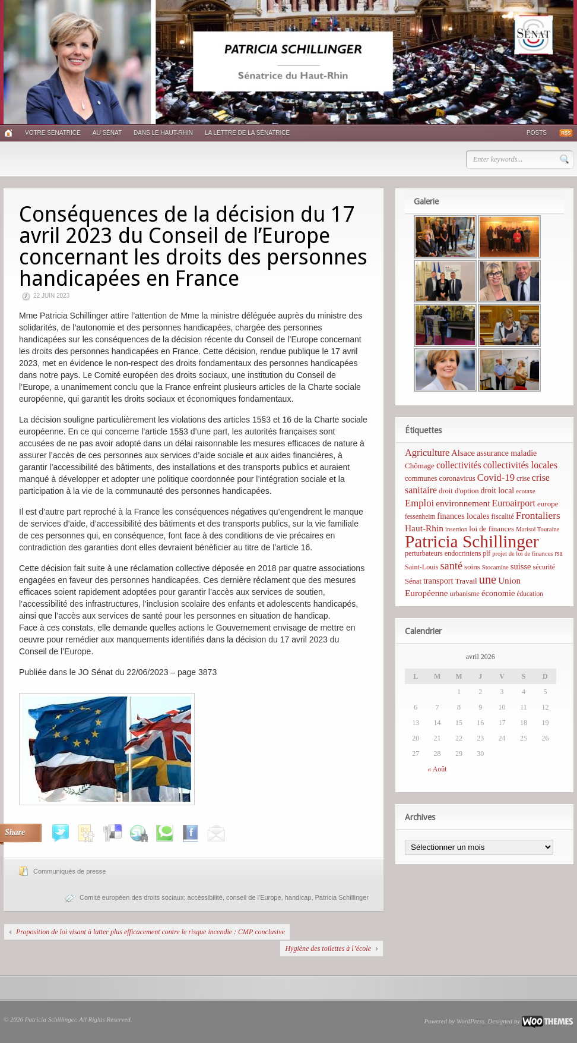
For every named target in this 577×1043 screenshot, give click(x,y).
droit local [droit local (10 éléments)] (498, 490)
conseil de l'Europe (253, 897)
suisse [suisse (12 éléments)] (521, 566)
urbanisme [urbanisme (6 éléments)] (465, 594)
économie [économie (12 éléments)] (498, 593)
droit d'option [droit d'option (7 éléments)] (458, 491)
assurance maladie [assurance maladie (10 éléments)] (507, 453)
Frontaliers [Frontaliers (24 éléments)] (538, 515)
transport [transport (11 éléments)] (438, 580)
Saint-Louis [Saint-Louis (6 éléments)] (421, 567)
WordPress (470, 1021)
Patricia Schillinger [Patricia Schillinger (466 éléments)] (472, 541)
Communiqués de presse (69, 871)
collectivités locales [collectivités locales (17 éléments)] (520, 465)
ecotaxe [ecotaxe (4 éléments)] (525, 491)
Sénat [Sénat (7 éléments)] (413, 581)
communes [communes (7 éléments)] (421, 478)
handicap (298, 897)
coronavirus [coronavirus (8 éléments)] (457, 478)
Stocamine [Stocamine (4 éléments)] (495, 567)
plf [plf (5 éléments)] (486, 553)
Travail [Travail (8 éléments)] (466, 580)
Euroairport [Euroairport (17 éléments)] (513, 503)
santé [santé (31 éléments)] (451, 566)
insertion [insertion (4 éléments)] (456, 529)
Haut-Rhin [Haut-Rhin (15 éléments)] (424, 528)
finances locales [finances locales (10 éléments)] (463, 516)
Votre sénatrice (53, 133)
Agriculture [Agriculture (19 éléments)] (427, 452)
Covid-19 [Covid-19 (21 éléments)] (496, 477)
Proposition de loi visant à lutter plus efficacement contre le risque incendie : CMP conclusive (150, 932)
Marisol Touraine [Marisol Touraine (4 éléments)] (537, 529)
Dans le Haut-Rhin (163, 133)
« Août (436, 769)
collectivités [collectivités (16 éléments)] (458, 465)
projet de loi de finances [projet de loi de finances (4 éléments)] (522, 553)
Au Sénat (107, 133)
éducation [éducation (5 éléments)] (529, 593)
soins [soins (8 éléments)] (472, 566)
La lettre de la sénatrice (247, 133)
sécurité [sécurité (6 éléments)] (544, 567)
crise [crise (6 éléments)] (523, 478)
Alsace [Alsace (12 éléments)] (463, 453)
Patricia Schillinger (342, 897)
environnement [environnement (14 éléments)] (463, 503)
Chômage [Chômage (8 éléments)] (420, 465)
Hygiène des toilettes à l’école (328, 948)
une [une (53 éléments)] (487, 579)
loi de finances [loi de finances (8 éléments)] (491, 528)
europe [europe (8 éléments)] (547, 503)
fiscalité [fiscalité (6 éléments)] (503, 516)
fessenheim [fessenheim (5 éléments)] (420, 516)
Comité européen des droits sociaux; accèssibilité (151, 897)
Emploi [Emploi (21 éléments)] (419, 503)
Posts (537, 133)
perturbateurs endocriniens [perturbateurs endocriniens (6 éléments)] (443, 553)
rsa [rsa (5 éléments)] (559, 553)
